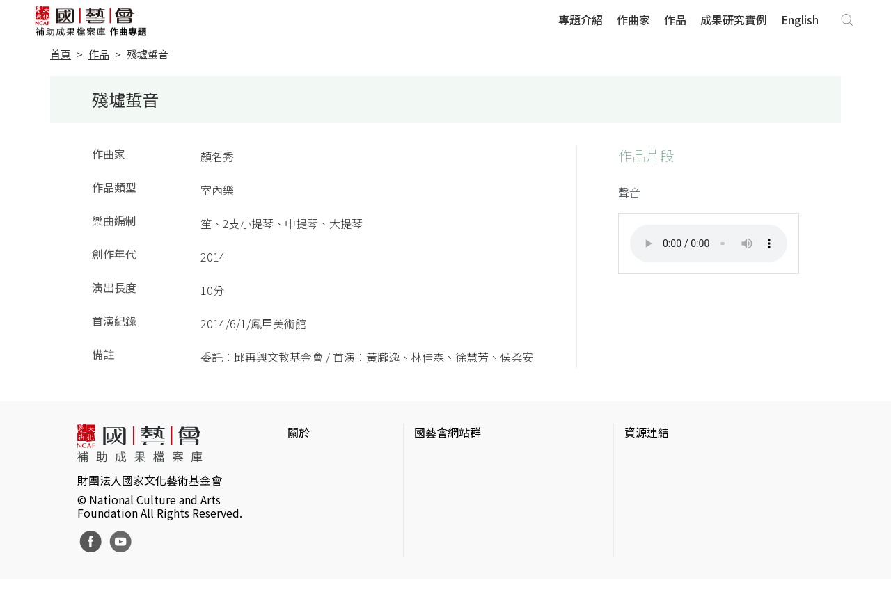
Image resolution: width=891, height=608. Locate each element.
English (800, 20)
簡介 (298, 460)
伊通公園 (646, 482)
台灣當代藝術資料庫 (674, 460)
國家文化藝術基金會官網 (475, 460)
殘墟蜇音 (147, 54)
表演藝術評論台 (453, 505)
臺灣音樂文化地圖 (668, 527)
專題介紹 (580, 20)
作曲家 (633, 20)
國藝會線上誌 (447, 482)
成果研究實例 (733, 20)
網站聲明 (309, 482)
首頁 (60, 54)
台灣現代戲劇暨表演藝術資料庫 (702, 549)
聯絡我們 (309, 505)
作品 (675, 20)
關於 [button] (298, 432)
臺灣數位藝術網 (663, 505)
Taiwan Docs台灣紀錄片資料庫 (699, 571)
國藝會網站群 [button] (447, 432)
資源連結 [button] (646, 432)
